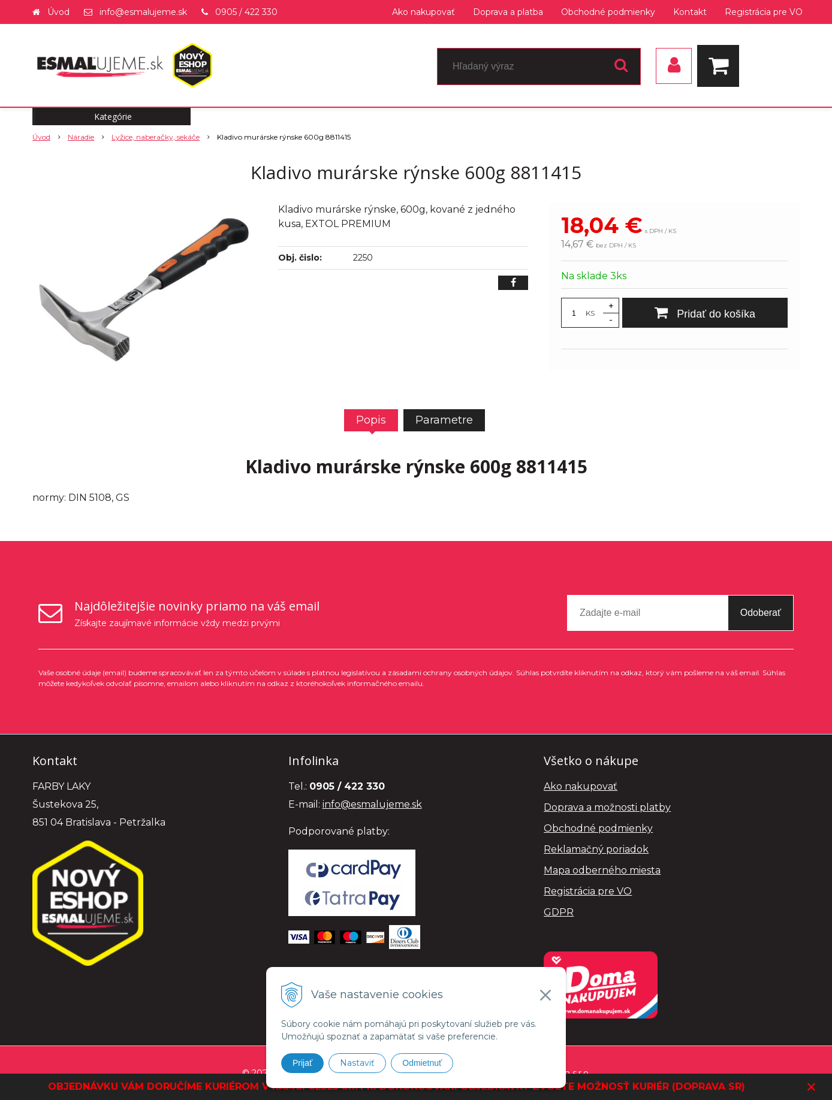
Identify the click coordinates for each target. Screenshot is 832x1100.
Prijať (302, 1063)
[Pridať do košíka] (705, 313)
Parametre (444, 420)
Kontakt (690, 12)
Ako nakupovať (423, 12)
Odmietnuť (422, 1063)
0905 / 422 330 (246, 12)
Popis (371, 420)
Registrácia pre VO (764, 12)
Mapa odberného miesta (602, 870)
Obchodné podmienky (608, 12)
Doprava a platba (508, 12)
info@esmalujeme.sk (143, 12)
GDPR (559, 912)
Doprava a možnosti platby (607, 807)
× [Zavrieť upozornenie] (811, 1086)
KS (590, 313)
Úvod (58, 12)
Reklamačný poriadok (596, 849)
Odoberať (760, 613)
